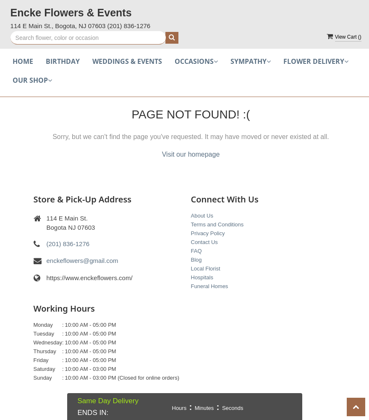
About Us (202, 216)
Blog (196, 260)
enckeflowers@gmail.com (82, 260)
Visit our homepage (191, 154)
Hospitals (202, 277)
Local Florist (205, 268)
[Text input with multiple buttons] (88, 38)
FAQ (196, 251)
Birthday (63, 61)
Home (23, 61)
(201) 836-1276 (129, 25)
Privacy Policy (208, 233)
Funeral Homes (209, 286)
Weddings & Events (127, 61)
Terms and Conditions (217, 224)
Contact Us (204, 242)
